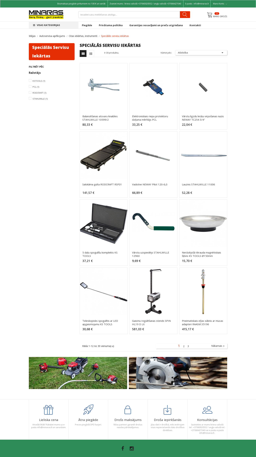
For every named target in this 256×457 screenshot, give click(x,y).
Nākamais (218, 346)
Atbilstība (201, 53)
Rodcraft (39, 92)
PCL (36, 86)
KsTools (39, 80)
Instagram (131, 448)
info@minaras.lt (201, 3)
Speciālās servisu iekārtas (50, 52)
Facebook (122, 448)
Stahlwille (40, 98)
